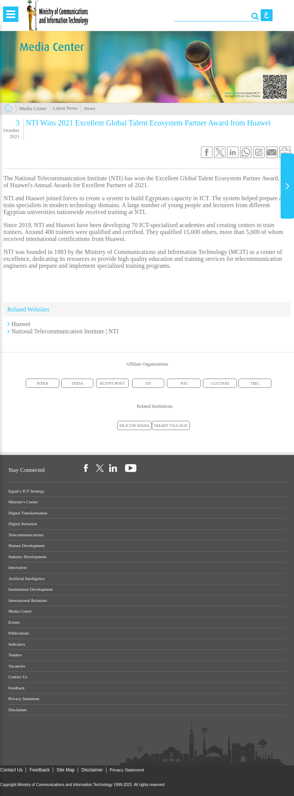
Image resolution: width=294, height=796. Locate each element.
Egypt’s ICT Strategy (26, 491)
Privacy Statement (23, 699)
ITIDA (77, 383)
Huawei (21, 324)
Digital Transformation (27, 513)
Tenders (15, 655)
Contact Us (17, 677)
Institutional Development (30, 589)
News (89, 108)
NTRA (42, 383)
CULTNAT (220, 383)
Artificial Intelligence (26, 579)
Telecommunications (25, 535)
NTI (183, 383)
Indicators (16, 644)
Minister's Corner (23, 502)
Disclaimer (17, 710)
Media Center (33, 108)
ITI (148, 383)
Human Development (26, 546)
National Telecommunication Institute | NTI (65, 331)
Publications (18, 633)
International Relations (27, 600)
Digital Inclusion (22, 524)
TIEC (255, 383)
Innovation (17, 567)
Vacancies (16, 666)
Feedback (16, 688)
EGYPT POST (112, 383)
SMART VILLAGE (171, 425)
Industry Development (27, 557)
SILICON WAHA (134, 425)
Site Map (66, 770)
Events (14, 622)
